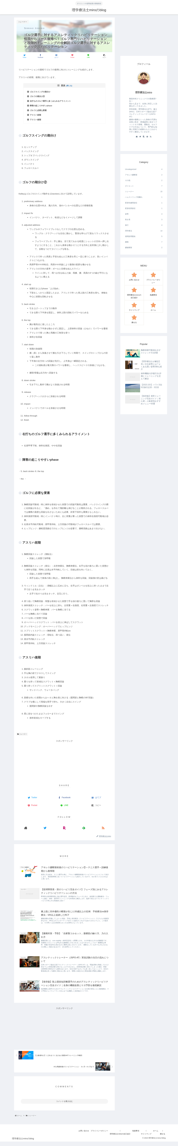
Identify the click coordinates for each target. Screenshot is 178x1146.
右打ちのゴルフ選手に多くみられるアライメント (52, 101)
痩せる (162, 1138)
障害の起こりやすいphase (43, 106)
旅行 (143, 225)
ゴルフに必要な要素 (40, 110)
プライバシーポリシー (95, 1135)
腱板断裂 (143, 247)
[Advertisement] (64, 760)
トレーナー (22, 734)
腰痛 (143, 242)
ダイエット (143, 186)
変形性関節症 (143, 208)
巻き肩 (143, 219)
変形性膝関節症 (143, 202)
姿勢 (143, 214)
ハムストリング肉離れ (143, 197)
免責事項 (133, 1135)
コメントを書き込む (64, 1106)
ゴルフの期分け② (39, 96)
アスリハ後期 (37, 120)
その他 (143, 180)
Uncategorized (143, 169)
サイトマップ (144, 1138)
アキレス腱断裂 (143, 174)
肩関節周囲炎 (143, 236)
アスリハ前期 (37, 115)
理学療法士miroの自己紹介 (116, 1138)
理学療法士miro (143, 92)
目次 (63, 85)
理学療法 (143, 230)
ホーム (154, 1135)
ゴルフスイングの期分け (42, 92)
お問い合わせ (78, 1135)
